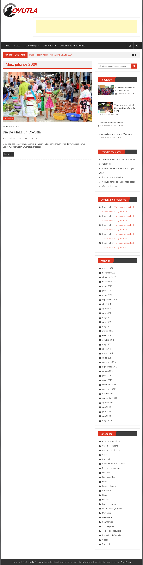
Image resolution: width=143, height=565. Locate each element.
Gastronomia (49, 45)
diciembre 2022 (109, 277)
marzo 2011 (107, 353)
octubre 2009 (108, 394)
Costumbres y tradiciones (72, 45)
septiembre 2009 (109, 398)
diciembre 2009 (109, 385)
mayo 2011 (107, 344)
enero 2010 (107, 380)
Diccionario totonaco (111, 468)
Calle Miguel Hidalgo (111, 450)
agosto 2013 (108, 308)
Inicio (7, 45)
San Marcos (107, 522)
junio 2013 (106, 313)
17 (119, 114)
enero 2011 (107, 358)
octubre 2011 (108, 340)
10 (122, 126)
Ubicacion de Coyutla (111, 535)
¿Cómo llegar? (31, 45)
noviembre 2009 (109, 389)
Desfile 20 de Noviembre (112, 177)
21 (98, 97)
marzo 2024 (107, 268)
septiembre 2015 (109, 300)
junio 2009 (106, 411)
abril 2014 (106, 304)
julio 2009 (106, 407)
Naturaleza (107, 517)
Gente (104, 495)
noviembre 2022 (109, 282)
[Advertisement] (86, 26)
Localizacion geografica (112, 508)
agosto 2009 (108, 402)
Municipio (106, 513)
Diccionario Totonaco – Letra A (111, 123)
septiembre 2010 (109, 367)
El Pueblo (106, 473)
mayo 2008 (107, 420)
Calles (105, 455)
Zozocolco (107, 544)
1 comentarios (31, 138)
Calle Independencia (111, 446)
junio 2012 (106, 322)
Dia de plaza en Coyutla (22, 132)
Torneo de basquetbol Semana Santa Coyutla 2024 (50, 55)
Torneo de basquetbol (111, 531)
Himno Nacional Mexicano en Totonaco (115, 134)
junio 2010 (106, 376)
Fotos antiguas (109, 486)
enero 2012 (107, 335)
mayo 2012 (107, 326)
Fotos (17, 45)
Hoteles (105, 499)
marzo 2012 (107, 331)
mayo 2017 (107, 295)
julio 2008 (106, 416)
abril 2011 (106, 349)
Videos (105, 540)
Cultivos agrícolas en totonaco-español (119, 182)
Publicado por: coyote (13, 138)
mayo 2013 (107, 317)
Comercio (106, 459)
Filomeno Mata (108, 477)
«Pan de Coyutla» (109, 186)
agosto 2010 (108, 371)
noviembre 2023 (109, 273)
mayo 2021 (107, 286)
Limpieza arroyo (109, 504)
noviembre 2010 (109, 362)
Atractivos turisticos (111, 441)
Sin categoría (8, 118)
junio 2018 (106, 291)
